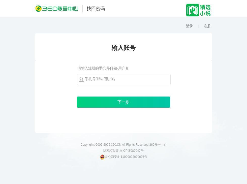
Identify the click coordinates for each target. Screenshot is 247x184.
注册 (207, 26)
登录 (189, 26)
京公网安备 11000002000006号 (123, 157)
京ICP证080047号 (131, 150)
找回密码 (96, 8)
